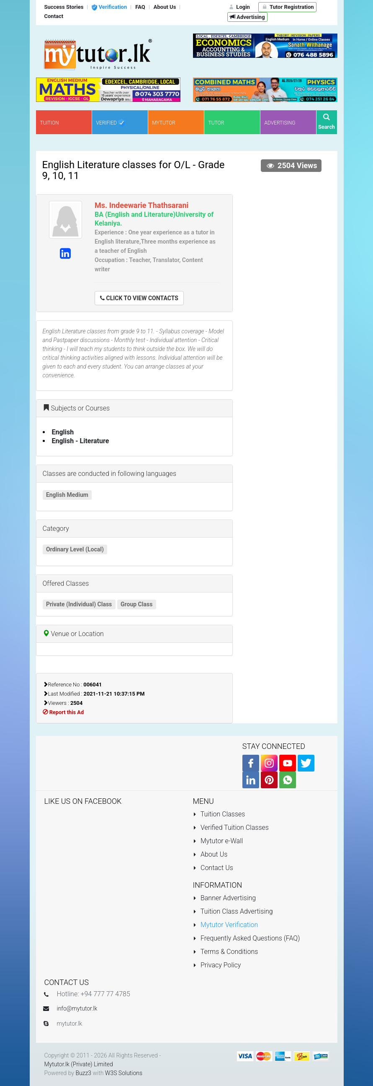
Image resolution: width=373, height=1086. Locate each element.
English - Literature (80, 441)
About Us (210, 854)
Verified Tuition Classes (231, 827)
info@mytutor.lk (77, 1008)
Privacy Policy (217, 965)
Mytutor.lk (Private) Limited (78, 1064)
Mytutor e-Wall (218, 841)
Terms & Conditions (225, 952)
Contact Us (213, 868)
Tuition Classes (219, 814)
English (63, 432)
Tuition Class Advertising (233, 911)
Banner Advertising (224, 898)
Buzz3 (83, 1073)
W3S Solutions (123, 1073)
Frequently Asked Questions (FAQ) (246, 938)
